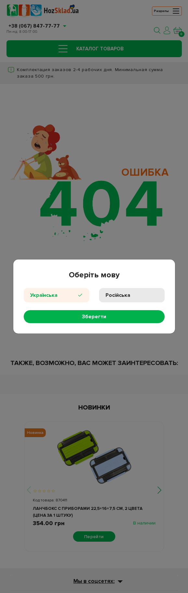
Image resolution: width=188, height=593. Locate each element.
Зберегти (94, 316)
